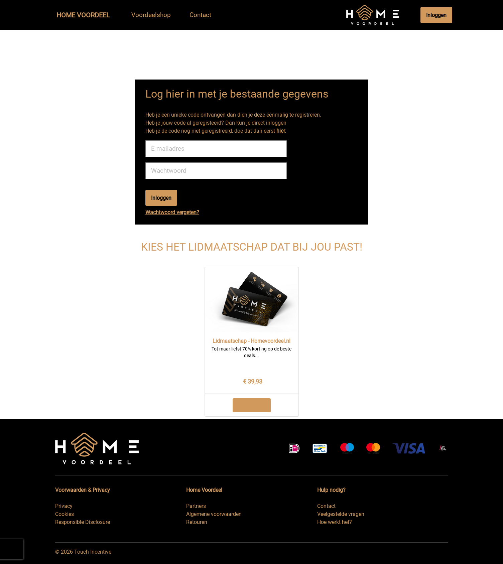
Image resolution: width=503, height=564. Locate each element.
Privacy (64, 506)
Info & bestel (251, 405)
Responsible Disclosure (82, 522)
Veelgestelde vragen (340, 514)
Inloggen (436, 15)
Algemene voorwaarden (214, 514)
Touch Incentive (92, 552)
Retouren (196, 522)
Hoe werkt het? (334, 522)
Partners (196, 506)
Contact (326, 506)
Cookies (64, 514)
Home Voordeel (83, 15)
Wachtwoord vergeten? (172, 212)
